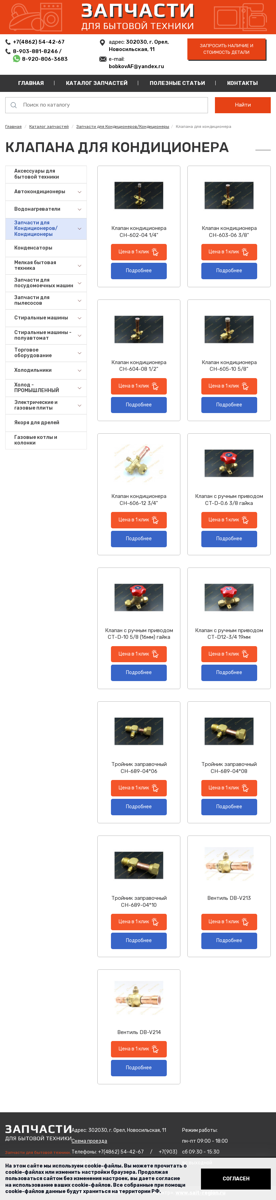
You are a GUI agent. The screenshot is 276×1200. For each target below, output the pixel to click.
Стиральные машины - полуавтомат (43, 335)
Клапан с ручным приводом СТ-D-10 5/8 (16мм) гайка (139, 634)
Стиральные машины (41, 318)
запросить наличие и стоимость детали (226, 49)
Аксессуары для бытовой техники (36, 174)
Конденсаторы (33, 248)
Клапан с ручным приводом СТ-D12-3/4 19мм (229, 634)
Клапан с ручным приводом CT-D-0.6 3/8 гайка (229, 499)
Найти (243, 105)
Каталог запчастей (97, 83)
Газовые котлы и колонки (35, 440)
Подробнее (139, 271)
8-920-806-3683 (45, 59)
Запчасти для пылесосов (32, 300)
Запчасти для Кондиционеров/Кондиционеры (122, 126)
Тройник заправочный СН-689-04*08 (229, 767)
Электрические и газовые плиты (36, 405)
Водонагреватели (37, 209)
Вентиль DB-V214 (139, 1032)
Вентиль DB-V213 (229, 898)
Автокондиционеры (39, 192)
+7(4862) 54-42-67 (39, 42)
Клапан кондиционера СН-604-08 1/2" (138, 366)
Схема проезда (89, 1141)
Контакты (242, 83)
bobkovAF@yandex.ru (136, 66)
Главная (31, 83)
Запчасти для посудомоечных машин (43, 283)
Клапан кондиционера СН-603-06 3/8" (229, 231)
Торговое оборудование (33, 353)
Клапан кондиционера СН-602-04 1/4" (138, 231)
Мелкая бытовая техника (35, 266)
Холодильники (33, 370)
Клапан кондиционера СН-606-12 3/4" (138, 499)
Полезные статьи (177, 83)
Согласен (236, 1179)
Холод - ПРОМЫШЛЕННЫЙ (36, 388)
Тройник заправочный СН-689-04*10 (139, 901)
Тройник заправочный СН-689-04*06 (139, 767)
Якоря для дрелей (36, 423)
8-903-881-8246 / (38, 51)
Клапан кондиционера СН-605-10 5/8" (229, 366)
